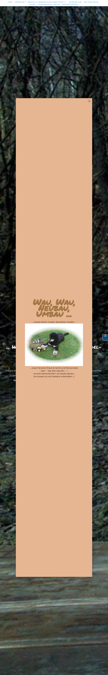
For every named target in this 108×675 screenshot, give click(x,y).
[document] (54, 337)
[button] (88, 108)
